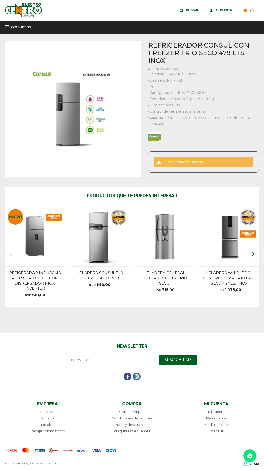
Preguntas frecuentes (132, 431)
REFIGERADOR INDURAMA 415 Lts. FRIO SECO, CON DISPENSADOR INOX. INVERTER (35, 281)
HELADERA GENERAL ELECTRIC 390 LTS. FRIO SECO (164, 278)
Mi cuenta (216, 412)
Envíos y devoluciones (132, 424)
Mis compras (216, 418)
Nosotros (47, 412)
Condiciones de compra (132, 418)
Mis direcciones (216, 424)
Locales (47, 424)
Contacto (47, 418)
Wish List (216, 431)
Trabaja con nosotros (47, 431)
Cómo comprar (132, 412)
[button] (252, 254)
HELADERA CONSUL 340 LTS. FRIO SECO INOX (99, 275)
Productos (21, 27)
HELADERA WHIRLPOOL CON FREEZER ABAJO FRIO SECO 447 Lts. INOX (229, 278)
